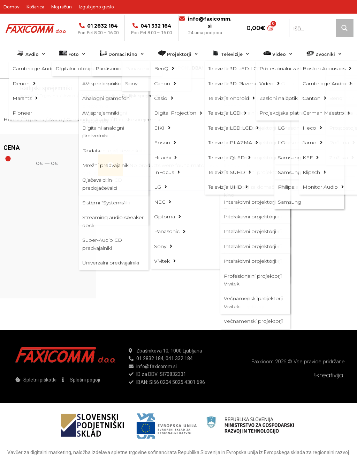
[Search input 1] (314, 28)
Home (11, 119)
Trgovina (49, 95)
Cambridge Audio (98, 95)
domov (27, 95)
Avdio (69, 95)
